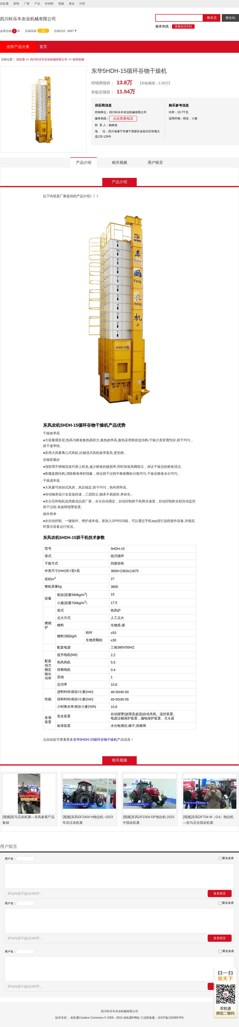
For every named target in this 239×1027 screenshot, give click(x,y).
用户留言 (155, 162)
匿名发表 (228, 858)
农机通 (4, 3)
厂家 (27, 3)
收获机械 (78, 59)
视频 (61, 3)
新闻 (16, 3)
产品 (37, 3)
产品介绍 (83, 162)
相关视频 (119, 162)
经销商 (49, 3)
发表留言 (219, 893)
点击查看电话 (123, 118)
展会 (72, 3)
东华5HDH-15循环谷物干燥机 (95, 739)
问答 (82, 3)
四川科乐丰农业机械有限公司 (48, 59)
